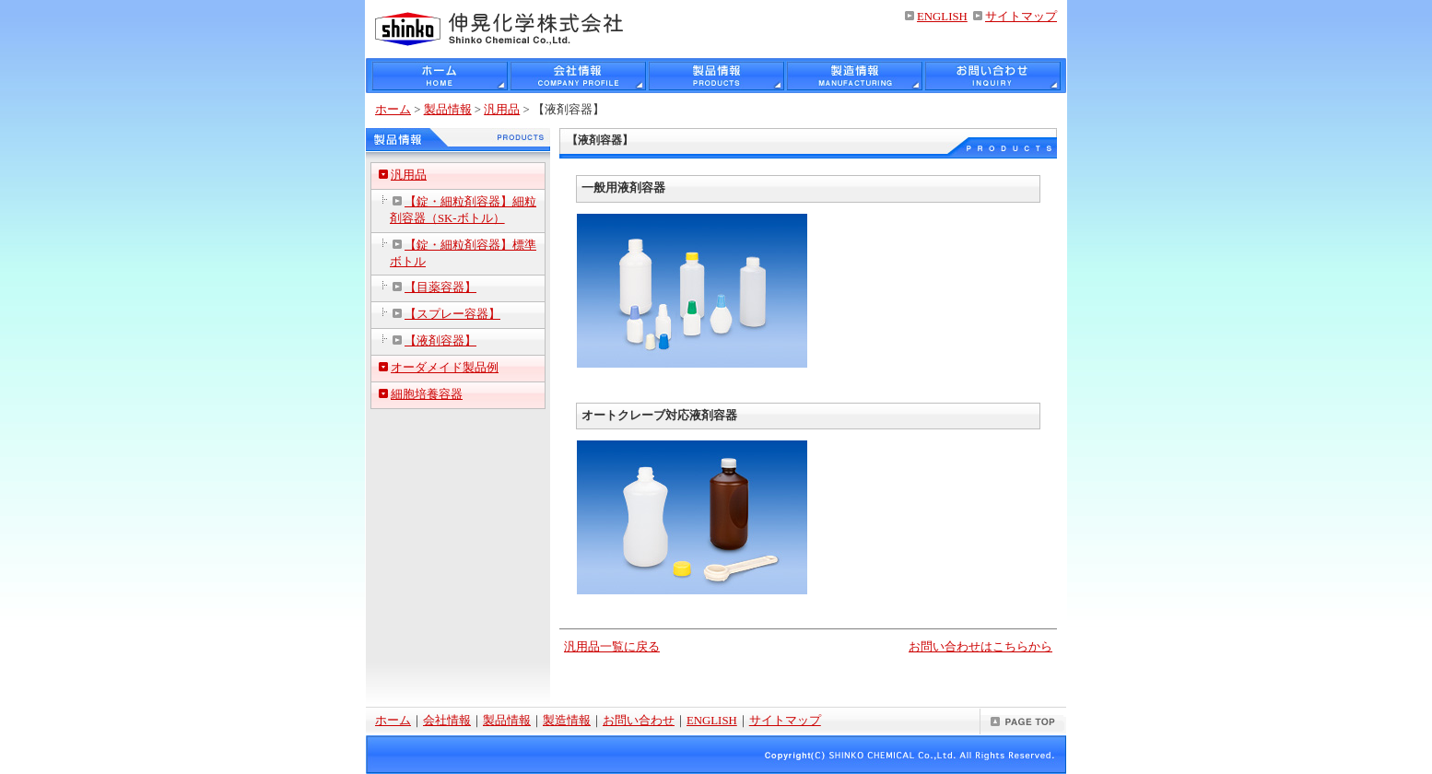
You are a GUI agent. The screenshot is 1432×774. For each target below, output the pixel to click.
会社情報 (447, 720)
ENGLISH (942, 16)
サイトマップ (1021, 16)
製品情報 (448, 109)
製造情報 (567, 720)
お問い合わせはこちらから (980, 646)
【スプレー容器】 (452, 314)
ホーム (393, 109)
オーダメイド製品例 (445, 367)
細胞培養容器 (427, 394)
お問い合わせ (639, 720)
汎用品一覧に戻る (612, 646)
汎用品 (502, 109)
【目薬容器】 (440, 287)
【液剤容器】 (440, 340)
